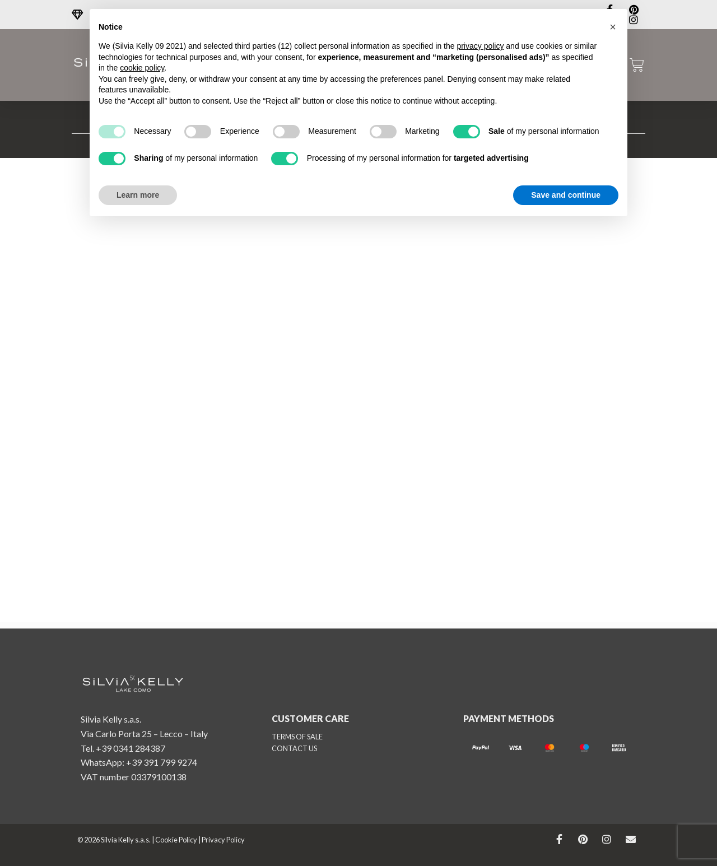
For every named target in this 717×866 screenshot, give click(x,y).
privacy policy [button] (480, 45)
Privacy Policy (223, 839)
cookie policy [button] (142, 67)
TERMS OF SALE (297, 736)
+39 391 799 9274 (161, 762)
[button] (613, 27)
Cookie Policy (176, 839)
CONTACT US (294, 748)
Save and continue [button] (565, 194)
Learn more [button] (138, 194)
